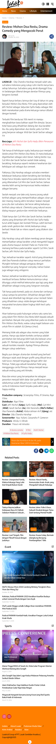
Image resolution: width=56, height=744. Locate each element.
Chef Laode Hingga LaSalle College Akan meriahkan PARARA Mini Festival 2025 (26, 607)
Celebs (6, 501)
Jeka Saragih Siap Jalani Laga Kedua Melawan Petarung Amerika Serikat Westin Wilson (28, 676)
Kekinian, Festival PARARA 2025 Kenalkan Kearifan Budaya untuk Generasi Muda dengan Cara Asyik (26, 597)
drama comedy (17, 430)
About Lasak (16, 726)
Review (5, 22)
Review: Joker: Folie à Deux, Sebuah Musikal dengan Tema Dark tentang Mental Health (41, 510)
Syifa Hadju (27, 433)
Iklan (26, 729)
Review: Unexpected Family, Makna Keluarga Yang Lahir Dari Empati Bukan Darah (13, 482)
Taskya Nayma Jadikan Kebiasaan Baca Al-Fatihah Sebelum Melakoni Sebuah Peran (13, 510)
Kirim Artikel (7, 729)
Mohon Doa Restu (11, 433)
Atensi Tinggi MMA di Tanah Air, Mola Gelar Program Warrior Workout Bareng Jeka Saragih (27, 667)
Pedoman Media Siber (33, 726)
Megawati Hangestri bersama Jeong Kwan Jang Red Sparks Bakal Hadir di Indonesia (26, 696)
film (29, 430)
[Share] (51, 36)
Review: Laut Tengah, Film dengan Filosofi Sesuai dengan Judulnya (14, 537)
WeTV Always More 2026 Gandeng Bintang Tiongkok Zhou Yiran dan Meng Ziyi (26, 588)
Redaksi (18, 729)
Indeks (5, 726)
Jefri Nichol (39, 430)
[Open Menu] (47, 4)
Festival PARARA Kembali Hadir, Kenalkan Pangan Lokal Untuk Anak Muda (27, 616)
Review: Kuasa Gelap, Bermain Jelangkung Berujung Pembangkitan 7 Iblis (41, 537)
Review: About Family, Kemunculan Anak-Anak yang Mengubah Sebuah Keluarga (41, 482)
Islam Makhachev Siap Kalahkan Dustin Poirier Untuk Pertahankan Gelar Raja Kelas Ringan (23, 686)
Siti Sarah (11, 36)
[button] (43, 4)
